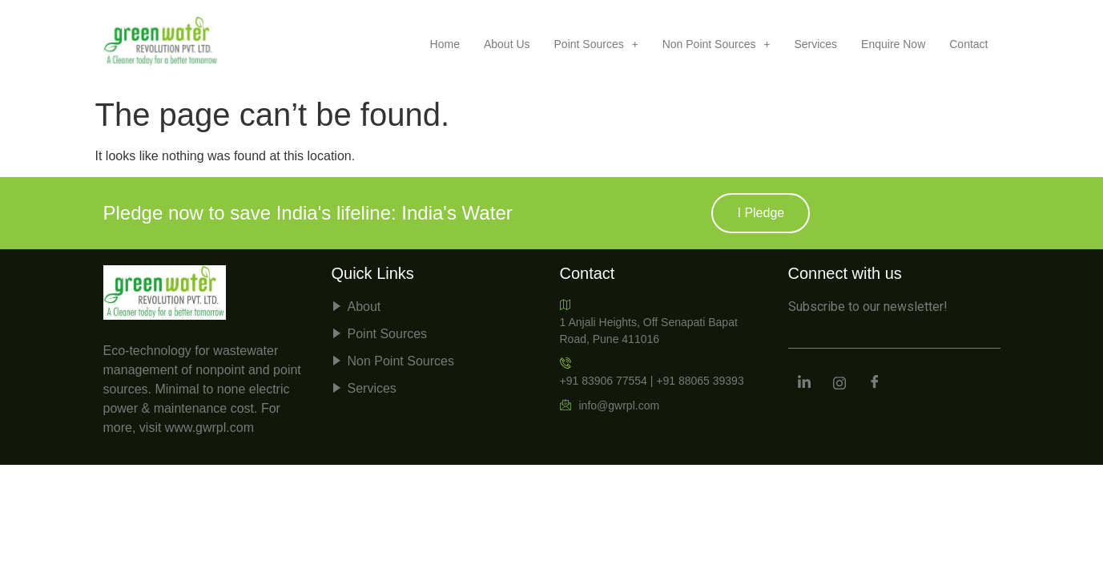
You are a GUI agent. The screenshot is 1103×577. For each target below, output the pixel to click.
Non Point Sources (716, 44)
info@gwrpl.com (610, 405)
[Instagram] (839, 384)
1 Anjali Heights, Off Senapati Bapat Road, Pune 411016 (649, 321)
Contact (968, 44)
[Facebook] (875, 384)
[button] (596, 44)
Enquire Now (893, 44)
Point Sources (596, 44)
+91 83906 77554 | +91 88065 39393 (652, 371)
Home (445, 44)
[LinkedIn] (804, 384)
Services (815, 44)
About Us (507, 44)
